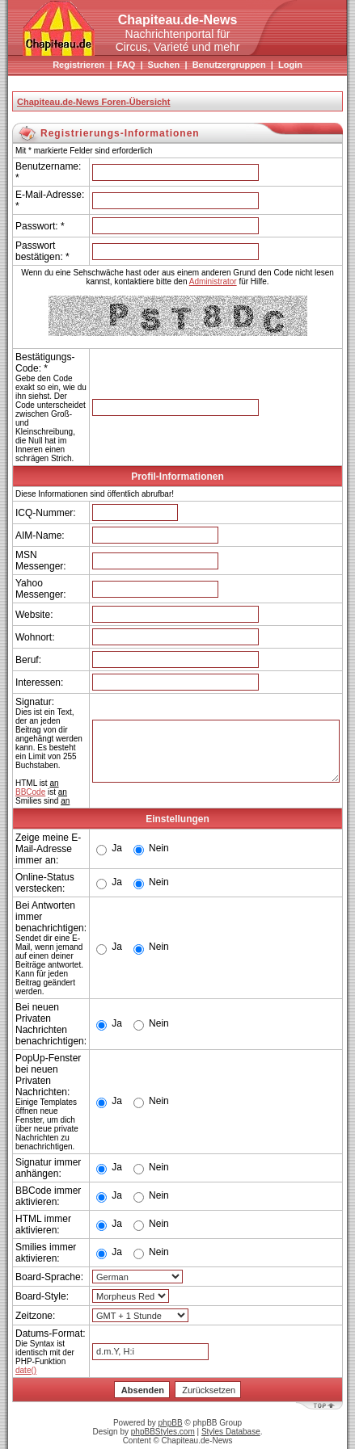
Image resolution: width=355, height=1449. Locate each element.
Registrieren (78, 64)
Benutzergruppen (229, 64)
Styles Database (230, 1431)
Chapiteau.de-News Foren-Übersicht (93, 102)
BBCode (30, 792)
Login (290, 64)
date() (25, 1370)
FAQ (126, 64)
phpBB (170, 1422)
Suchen (164, 64)
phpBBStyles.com (163, 1431)
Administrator (213, 281)
